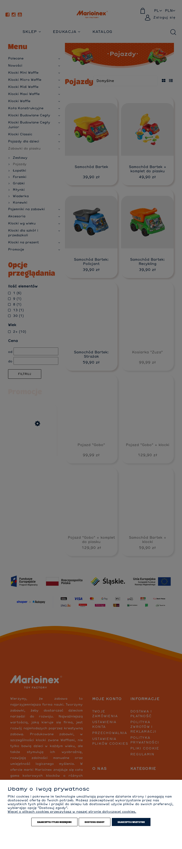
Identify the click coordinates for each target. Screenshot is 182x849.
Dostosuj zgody (95, 822)
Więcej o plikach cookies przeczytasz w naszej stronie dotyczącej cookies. (72, 811)
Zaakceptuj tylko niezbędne (54, 822)
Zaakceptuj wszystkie (131, 822)
